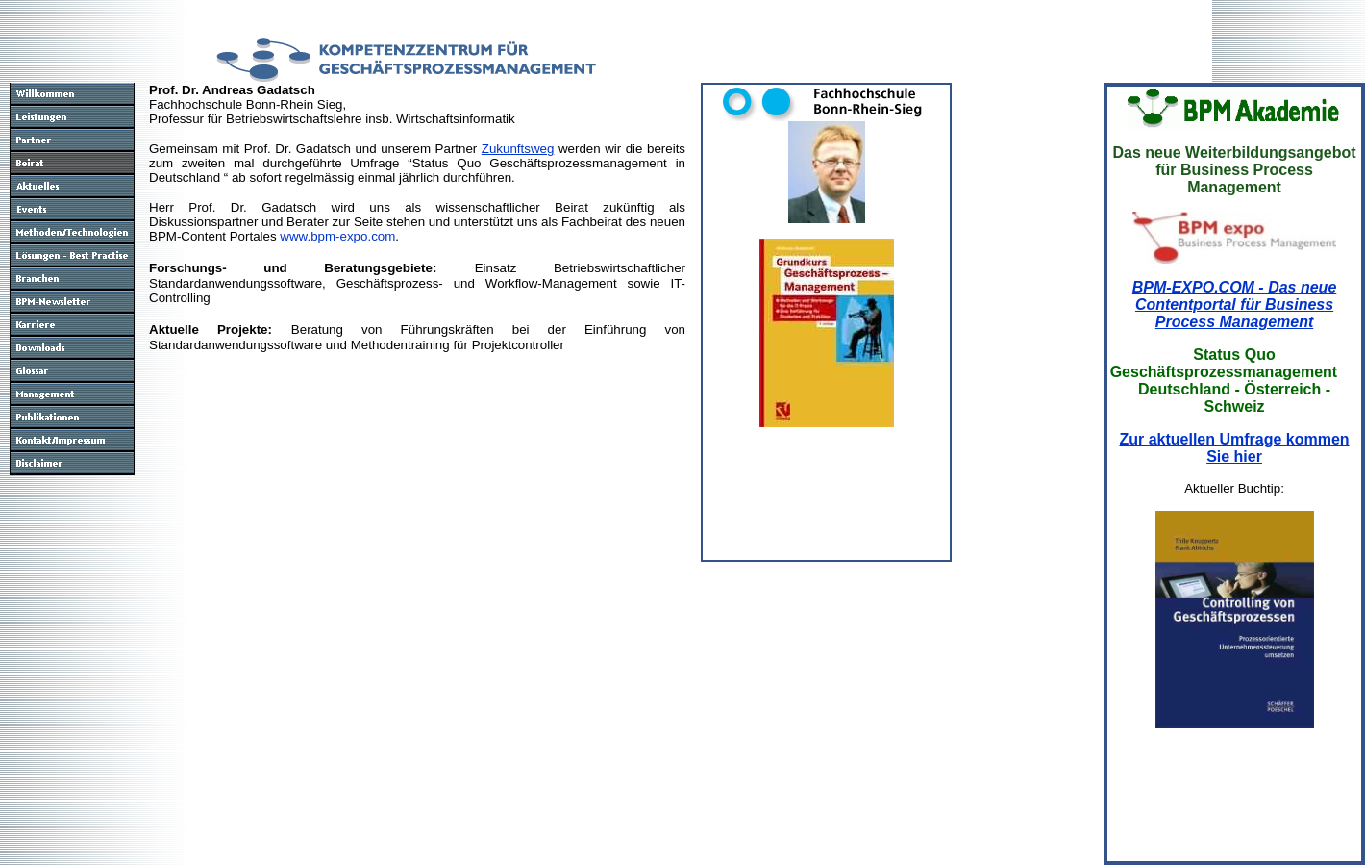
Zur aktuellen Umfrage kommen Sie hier (1234, 448)
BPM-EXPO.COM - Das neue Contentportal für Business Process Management (1234, 304)
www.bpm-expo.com (336, 236)
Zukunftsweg (518, 148)
